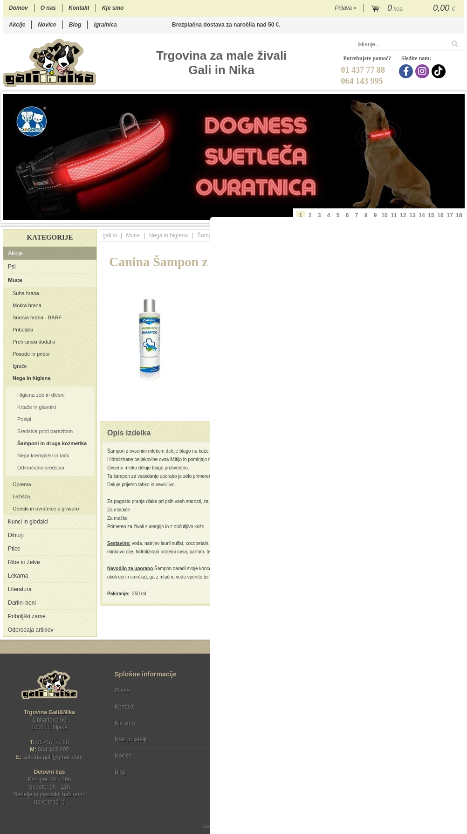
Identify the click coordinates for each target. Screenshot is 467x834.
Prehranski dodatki (34, 342)
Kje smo (113, 8)
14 (422, 215)
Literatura (20, 589)
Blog (75, 24)
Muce (15, 280)
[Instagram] (423, 71)
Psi (12, 266)
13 (412, 215)
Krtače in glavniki (36, 407)
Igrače (20, 366)
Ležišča (21, 496)
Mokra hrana (27, 305)
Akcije (17, 24)
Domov (18, 8)
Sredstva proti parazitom (45, 431)
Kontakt (79, 8)
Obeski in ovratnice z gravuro (46, 508)
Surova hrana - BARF (37, 317)
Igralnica (105, 24)
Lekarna (18, 575)
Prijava (346, 8)
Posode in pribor (31, 354)
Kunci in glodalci (28, 521)
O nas (48, 8)
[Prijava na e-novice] (455, 698)
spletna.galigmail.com (53, 757)
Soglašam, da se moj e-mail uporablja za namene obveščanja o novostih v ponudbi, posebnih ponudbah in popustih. (401, 728)
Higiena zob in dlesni (41, 395)
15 (431, 215)
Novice (47, 24)
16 (440, 215)
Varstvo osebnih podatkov (258, 706)
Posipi (24, 419)
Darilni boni (22, 603)
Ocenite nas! (253, 768)
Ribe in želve (24, 562)
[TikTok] (440, 71)
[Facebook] (407, 71)
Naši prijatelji (130, 739)
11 (394, 215)
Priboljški (23, 329)
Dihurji (16, 535)
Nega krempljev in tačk (43, 455)
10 (384, 215)
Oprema (22, 484)
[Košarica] (414, 8)
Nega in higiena (31, 378)
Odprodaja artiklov (30, 630)
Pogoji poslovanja (248, 690)
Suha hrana (26, 293)
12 (403, 215)
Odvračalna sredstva (40, 467)
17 (449, 215)
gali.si (110, 235)
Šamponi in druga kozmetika (52, 443)
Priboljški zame (27, 616)
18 (459, 215)
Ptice (14, 548)
